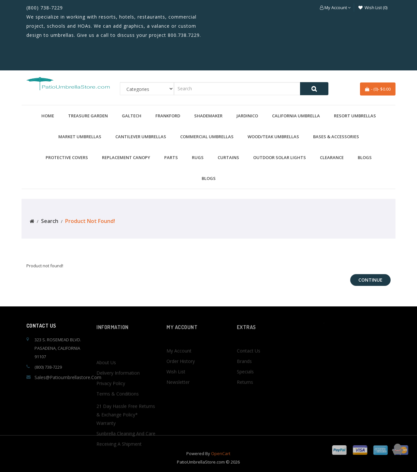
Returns (245, 401)
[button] (335, 7)
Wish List (175, 391)
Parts (171, 157)
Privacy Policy (110, 422)
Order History (180, 380)
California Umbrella (296, 116)
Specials (245, 391)
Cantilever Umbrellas (140, 137)
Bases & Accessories (336, 137)
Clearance (332, 157)
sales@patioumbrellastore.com (68, 377)
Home (47, 116)
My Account (179, 370)
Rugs (198, 157)
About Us (106, 401)
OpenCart (220, 460)
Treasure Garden (88, 116)
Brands (244, 380)
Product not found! (90, 221)
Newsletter (178, 401)
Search (49, 221)
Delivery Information (118, 411)
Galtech (131, 116)
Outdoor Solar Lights (279, 157)
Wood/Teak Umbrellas (273, 137)
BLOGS (365, 157)
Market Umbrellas (79, 137)
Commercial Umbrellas (207, 137)
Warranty (106, 462)
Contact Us (248, 370)
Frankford (167, 116)
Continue (370, 280)
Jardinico (247, 116)
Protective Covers (67, 157)
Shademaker (208, 116)
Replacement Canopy (126, 157)
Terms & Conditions (117, 432)
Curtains (228, 157)
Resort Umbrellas (355, 116)
